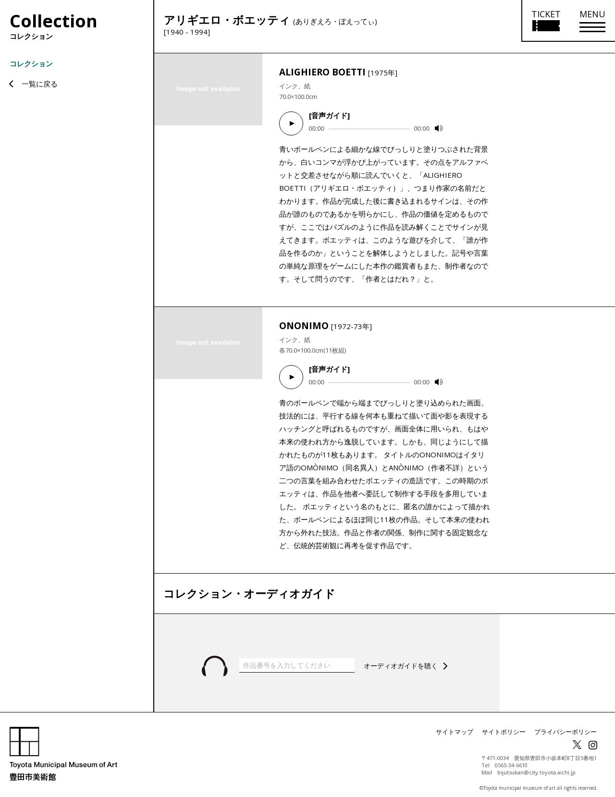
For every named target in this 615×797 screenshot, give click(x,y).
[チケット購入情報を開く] (545, 21)
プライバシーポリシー (568, 726)
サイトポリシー (510, 726)
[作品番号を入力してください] (297, 659)
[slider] (369, 382)
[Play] (291, 123)
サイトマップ (464, 726)
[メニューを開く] (592, 21)
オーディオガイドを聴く (403, 660)
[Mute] (438, 128)
